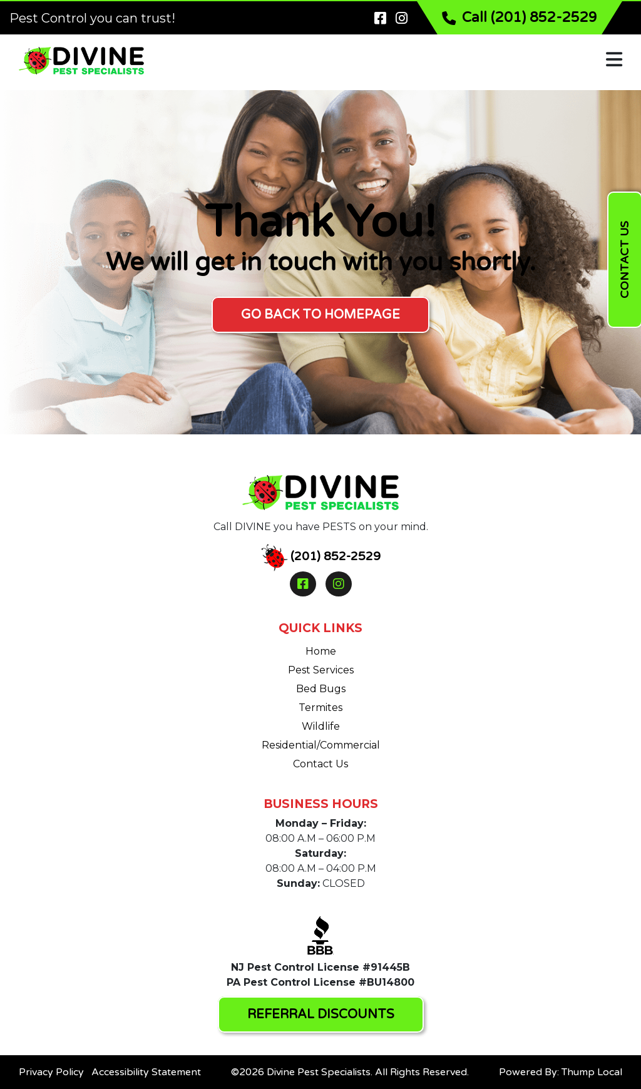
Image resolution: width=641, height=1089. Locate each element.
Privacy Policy (51, 1072)
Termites (320, 707)
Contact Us (320, 764)
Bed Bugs (321, 689)
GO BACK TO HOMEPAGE (320, 314)
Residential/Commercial (321, 745)
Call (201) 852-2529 (519, 17)
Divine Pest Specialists (319, 1072)
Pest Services (321, 670)
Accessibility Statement (146, 1072)
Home (320, 651)
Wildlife (321, 726)
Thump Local (592, 1072)
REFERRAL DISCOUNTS (320, 1014)
